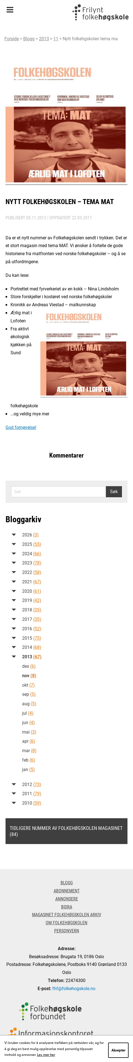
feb (28, 760)
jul (27, 713)
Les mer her (46, 1054)
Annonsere (66, 899)
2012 (31, 784)
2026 (30, 535)
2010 (31, 803)
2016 (31, 628)
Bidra (66, 907)
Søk (114, 491)
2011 (31, 793)
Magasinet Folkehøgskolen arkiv (66, 914)
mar (29, 750)
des (29, 666)
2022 (31, 572)
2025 (31, 544)
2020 (31, 591)
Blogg (29, 38)
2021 (31, 581)
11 (55, 38)
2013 (44, 38)
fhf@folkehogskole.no (73, 988)
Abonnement (67, 890)
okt (28, 685)
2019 (31, 600)
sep (29, 694)
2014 (31, 647)
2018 (31, 609)
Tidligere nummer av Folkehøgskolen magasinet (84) (66, 831)
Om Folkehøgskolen (66, 922)
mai (29, 732)
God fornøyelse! (21, 427)
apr (28, 741)
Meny (9, 8)
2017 (31, 619)
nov (29, 675)
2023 (31, 563)
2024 (31, 553)
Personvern (66, 930)
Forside (11, 38)
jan (28, 769)
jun (28, 722)
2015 (31, 638)
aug (29, 703)
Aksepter (118, 1050)
